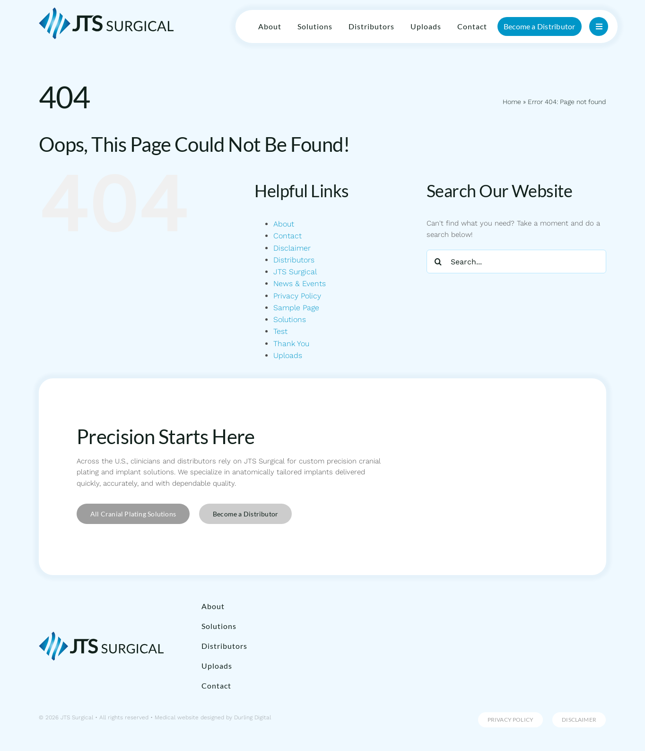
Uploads (287, 355)
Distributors (293, 259)
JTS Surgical (295, 271)
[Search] (438, 261)
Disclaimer (292, 248)
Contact (287, 235)
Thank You (291, 343)
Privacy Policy (297, 295)
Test (280, 331)
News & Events (299, 283)
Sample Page (296, 307)
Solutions (289, 319)
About (283, 223)
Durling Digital (252, 717)
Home (511, 101)
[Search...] (516, 261)
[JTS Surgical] (106, 10)
